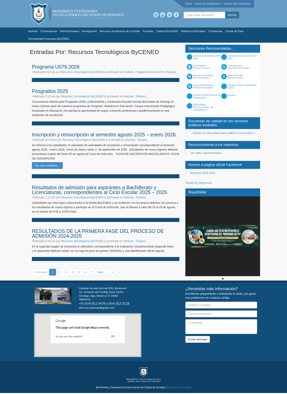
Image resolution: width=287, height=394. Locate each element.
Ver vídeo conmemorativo (206, 153)
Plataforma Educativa (193, 31)
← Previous (39, 272)
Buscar (232, 15)
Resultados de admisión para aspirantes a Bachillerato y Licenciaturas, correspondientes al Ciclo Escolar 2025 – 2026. (100, 190)
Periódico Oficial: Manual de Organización (206, 96)
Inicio (188, 3)
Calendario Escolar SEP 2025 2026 (242, 57)
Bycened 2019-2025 (202, 172)
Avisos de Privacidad (237, 3)
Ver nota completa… (47, 165)
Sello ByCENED (242, 76)
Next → (102, 272)
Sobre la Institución (208, 3)
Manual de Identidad (208, 76)
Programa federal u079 (149, 72)
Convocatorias (48, 31)
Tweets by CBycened (198, 182)
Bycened (77, 14)
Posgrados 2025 (50, 91)
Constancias (215, 31)
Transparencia (242, 66)
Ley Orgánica (208, 66)
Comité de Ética (234, 31)
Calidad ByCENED (167, 31)
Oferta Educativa (69, 31)
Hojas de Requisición (208, 86)
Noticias (32, 31)
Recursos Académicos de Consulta (120, 31)
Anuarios (232, 95)
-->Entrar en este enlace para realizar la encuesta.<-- (223, 133)
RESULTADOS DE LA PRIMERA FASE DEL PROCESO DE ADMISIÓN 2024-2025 (98, 233)
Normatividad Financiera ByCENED (48, 38)
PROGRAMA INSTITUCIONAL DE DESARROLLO (203, 107)
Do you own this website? (69, 336)
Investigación (89, 31)
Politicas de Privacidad (179, 387)
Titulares (170, 72)
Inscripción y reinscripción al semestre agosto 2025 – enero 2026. (104, 134)
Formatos (148, 31)
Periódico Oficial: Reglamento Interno (242, 86)
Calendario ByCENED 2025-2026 (207, 57)
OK (113, 336)
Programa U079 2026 (56, 67)
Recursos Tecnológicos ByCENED (82, 72)
